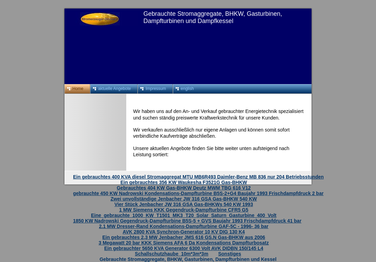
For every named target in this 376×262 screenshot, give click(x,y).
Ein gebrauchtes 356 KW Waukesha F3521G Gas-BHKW (183, 182)
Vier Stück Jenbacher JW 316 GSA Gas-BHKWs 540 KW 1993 (184, 204)
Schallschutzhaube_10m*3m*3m (171, 254)
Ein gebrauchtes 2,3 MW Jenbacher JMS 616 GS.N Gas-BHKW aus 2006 (183, 237)
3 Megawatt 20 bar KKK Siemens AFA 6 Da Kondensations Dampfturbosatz (183, 243)
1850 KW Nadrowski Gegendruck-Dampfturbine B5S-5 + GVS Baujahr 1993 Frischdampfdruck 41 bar (187, 221)
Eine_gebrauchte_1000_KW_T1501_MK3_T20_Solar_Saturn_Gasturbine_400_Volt (184, 215)
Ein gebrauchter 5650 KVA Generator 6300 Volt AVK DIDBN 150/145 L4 (183, 248)
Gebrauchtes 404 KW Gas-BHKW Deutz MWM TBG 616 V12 (184, 188)
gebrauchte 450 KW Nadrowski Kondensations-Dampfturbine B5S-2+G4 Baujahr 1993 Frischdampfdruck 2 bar (198, 193)
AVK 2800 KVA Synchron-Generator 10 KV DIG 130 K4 (183, 232)
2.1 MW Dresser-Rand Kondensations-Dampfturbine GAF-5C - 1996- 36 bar (184, 226)
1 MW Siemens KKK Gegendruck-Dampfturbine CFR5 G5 (183, 210)
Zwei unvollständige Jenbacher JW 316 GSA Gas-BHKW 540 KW (183, 199)
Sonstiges (229, 254)
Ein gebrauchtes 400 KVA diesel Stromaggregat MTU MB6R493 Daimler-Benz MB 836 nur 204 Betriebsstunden (198, 177)
